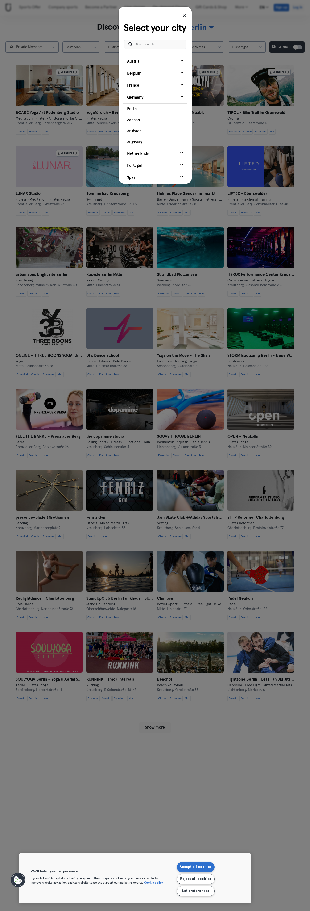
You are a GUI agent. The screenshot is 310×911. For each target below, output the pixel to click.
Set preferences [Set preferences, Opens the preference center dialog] (195, 891)
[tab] (155, 60)
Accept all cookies (195, 867)
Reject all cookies (195, 879)
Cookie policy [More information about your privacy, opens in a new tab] (153, 883)
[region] (135, 878)
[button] (18, 879)
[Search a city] (155, 43)
